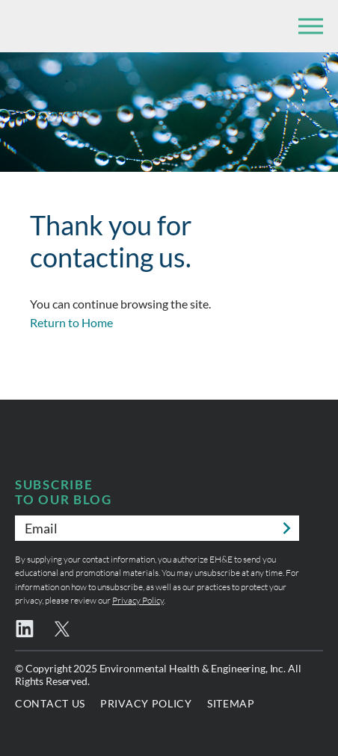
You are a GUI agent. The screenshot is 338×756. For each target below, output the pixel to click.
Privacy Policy (138, 600)
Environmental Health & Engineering (90, 26)
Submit (286, 528)
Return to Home (71, 322)
